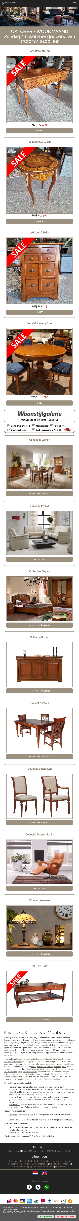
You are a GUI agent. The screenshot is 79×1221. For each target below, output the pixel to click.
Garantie (36, 1167)
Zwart (67, 1151)
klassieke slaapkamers (13, 1062)
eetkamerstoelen (30, 1072)
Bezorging (26, 1164)
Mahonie (34, 1151)
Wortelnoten (57, 1151)
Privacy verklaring (39, 1181)
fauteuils (36, 1107)
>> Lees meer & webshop (39, 1020)
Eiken (11, 1151)
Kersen (25, 1151)
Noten (42, 1151)
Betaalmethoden (40, 1164)
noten (33, 1067)
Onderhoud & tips (22, 1167)
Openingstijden (16, 1161)
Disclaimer (60, 1167)
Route (36, 1161)
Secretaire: (13, 1115)
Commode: (13, 1120)
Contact (28, 1161)
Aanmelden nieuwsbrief (51, 1161)
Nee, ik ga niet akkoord (65, 1217)
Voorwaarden (47, 1167)
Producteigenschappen (60, 1164)
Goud (18, 1151)
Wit (48, 1151)
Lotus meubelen (19, 1079)
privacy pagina (69, 1211)
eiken (64, 1067)
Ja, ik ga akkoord (45, 1217)
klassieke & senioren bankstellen (29, 1059)
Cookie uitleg (10, 1213)
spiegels (14, 1077)
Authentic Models (34, 1079)
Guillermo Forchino (52, 1079)
